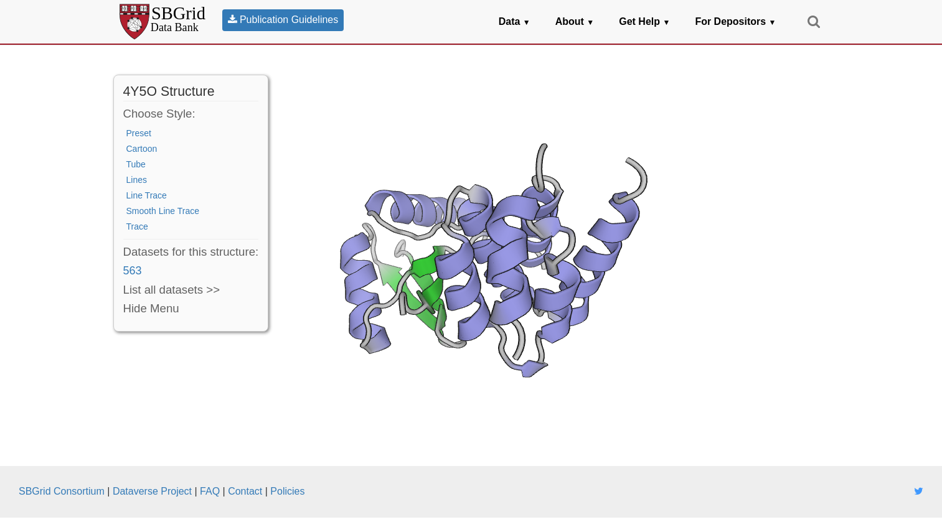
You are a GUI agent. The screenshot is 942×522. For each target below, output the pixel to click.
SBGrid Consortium (62, 491)
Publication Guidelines (283, 19)
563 (132, 270)
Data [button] (514, 21)
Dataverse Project (152, 491)
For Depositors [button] (735, 21)
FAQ (210, 491)
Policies (287, 491)
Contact (245, 491)
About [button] (575, 21)
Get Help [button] (644, 21)
